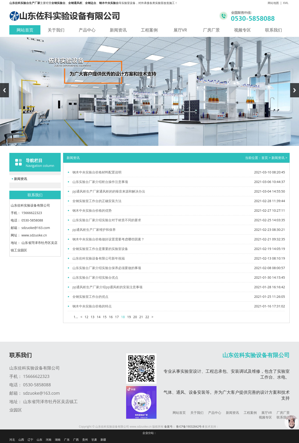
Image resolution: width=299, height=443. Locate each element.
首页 (264, 157)
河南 (48, 440)
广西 (76, 440)
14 (98, 317)
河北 (12, 440)
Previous (4, 90)
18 (123, 317)
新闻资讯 (118, 30)
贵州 (85, 440)
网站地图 (273, 3)
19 (129, 317)
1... (76, 317)
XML (285, 3)
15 (105, 317)
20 (135, 317)
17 (117, 317)
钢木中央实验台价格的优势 (92, 210)
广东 (67, 440)
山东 (39, 440)
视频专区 (242, 30)
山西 (21, 440)
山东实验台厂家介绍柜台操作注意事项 (100, 181)
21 (141, 317)
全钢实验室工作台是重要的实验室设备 (100, 248)
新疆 (103, 440)
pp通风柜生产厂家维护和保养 (94, 229)
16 (111, 317)
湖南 (58, 440)
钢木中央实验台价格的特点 (92, 306)
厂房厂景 (211, 30)
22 (147, 317)
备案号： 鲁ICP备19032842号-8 (184, 427)
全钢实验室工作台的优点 (90, 296)
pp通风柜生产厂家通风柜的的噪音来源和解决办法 (108, 191)
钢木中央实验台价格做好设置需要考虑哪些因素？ (108, 239)
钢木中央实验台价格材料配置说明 (96, 172)
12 (86, 317)
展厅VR (180, 30)
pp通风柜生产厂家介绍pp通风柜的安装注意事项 (107, 287)
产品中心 (87, 30)
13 (92, 317)
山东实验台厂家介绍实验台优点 (95, 277)
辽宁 (30, 440)
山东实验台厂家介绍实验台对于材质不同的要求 (106, 220)
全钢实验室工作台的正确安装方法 (96, 201)
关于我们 (56, 30)
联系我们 (273, 30)
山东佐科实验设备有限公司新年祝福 (98, 258)
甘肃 (94, 440)
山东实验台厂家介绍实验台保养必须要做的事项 (106, 268)
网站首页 (25, 30)
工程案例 (149, 30)
